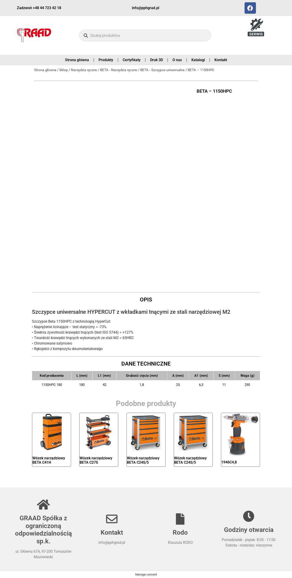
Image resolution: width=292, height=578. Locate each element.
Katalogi (198, 60)
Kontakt (220, 60)
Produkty (106, 60)
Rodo (180, 532)
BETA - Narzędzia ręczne (118, 70)
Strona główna (77, 60)
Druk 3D (156, 60)
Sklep (63, 70)
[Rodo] (180, 519)
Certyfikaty (132, 60)
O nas (177, 60)
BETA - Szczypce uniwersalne (162, 70)
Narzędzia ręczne (84, 70)
